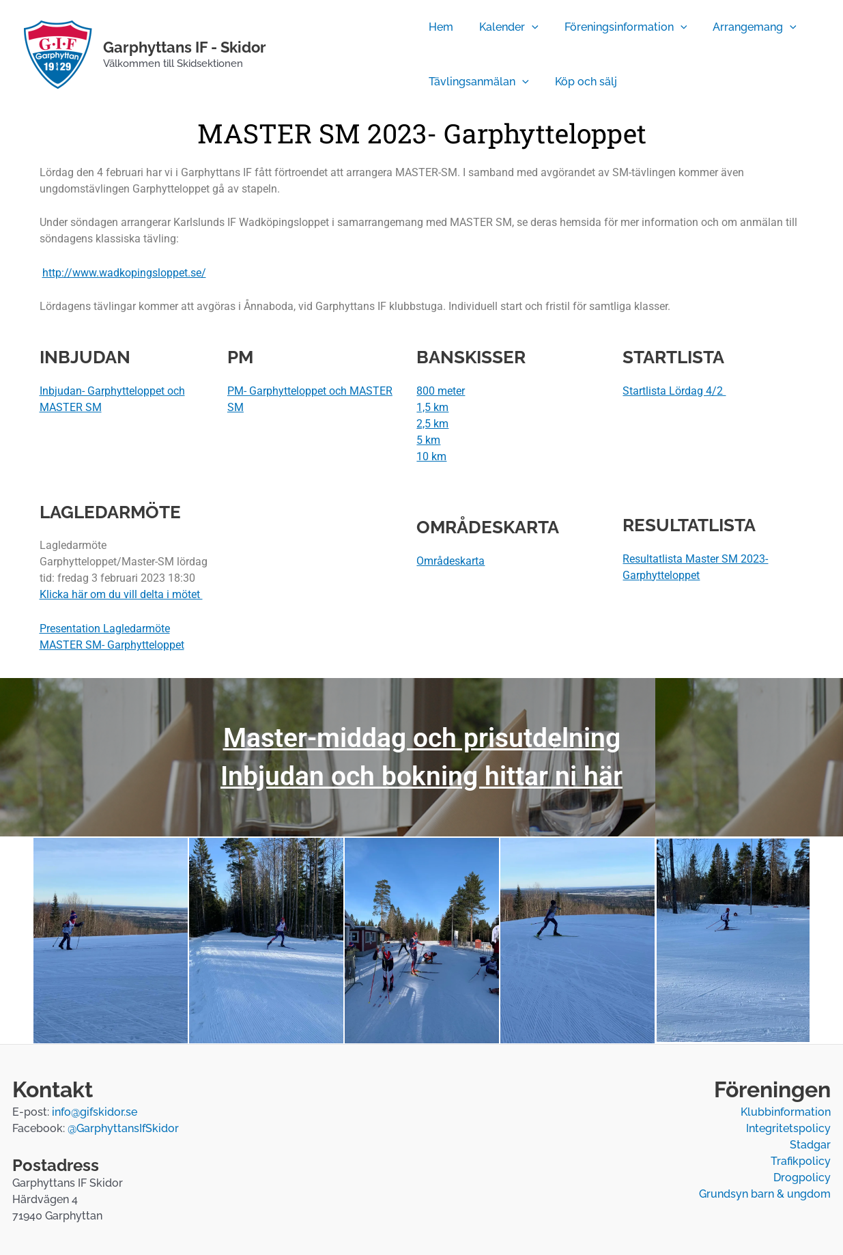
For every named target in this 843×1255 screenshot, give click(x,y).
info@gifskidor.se (94, 1111)
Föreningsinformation (615, 27)
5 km (428, 440)
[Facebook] (300, 55)
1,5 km (432, 407)
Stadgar (810, 1144)
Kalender (502, 27)
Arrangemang (740, 27)
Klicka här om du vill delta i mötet (121, 594)
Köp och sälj (580, 81)
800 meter (440, 390)
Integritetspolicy (788, 1128)
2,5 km (432, 423)
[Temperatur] (382, 55)
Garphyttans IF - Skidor (184, 47)
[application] (525, 27)
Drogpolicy (802, 1177)
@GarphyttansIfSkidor (123, 1128)
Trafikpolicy (801, 1161)
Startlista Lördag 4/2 (674, 390)
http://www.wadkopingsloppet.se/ (124, 272)
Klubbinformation (786, 1111)
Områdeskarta (450, 560)
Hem (439, 26)
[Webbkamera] (341, 55)
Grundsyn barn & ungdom (765, 1193)
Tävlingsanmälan (477, 82)
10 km (431, 456)
